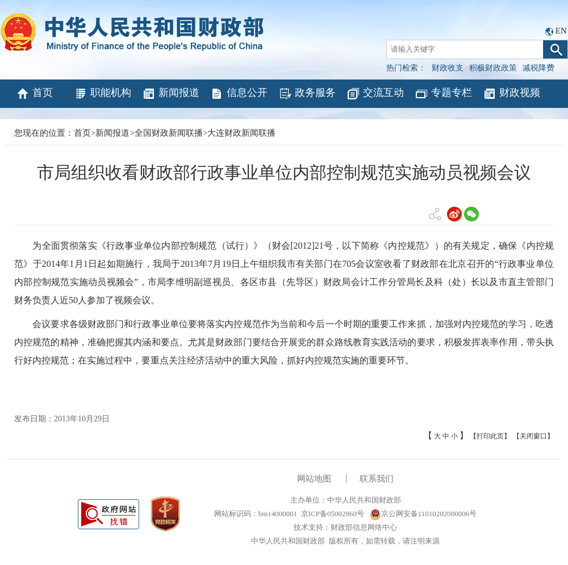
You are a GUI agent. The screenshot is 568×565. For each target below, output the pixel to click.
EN (561, 30)
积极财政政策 (493, 68)
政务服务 (307, 94)
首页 (34, 94)
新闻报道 (170, 94)
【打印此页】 (490, 436)
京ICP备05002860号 (332, 513)
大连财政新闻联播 (241, 132)
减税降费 (538, 68)
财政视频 (511, 94)
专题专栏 (443, 94)
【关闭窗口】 (533, 436)
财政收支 (447, 68)
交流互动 (375, 94)
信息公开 (239, 94)
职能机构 (102, 94)
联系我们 (377, 478)
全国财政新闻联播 (169, 132)
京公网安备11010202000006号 (423, 513)
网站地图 (314, 478)
